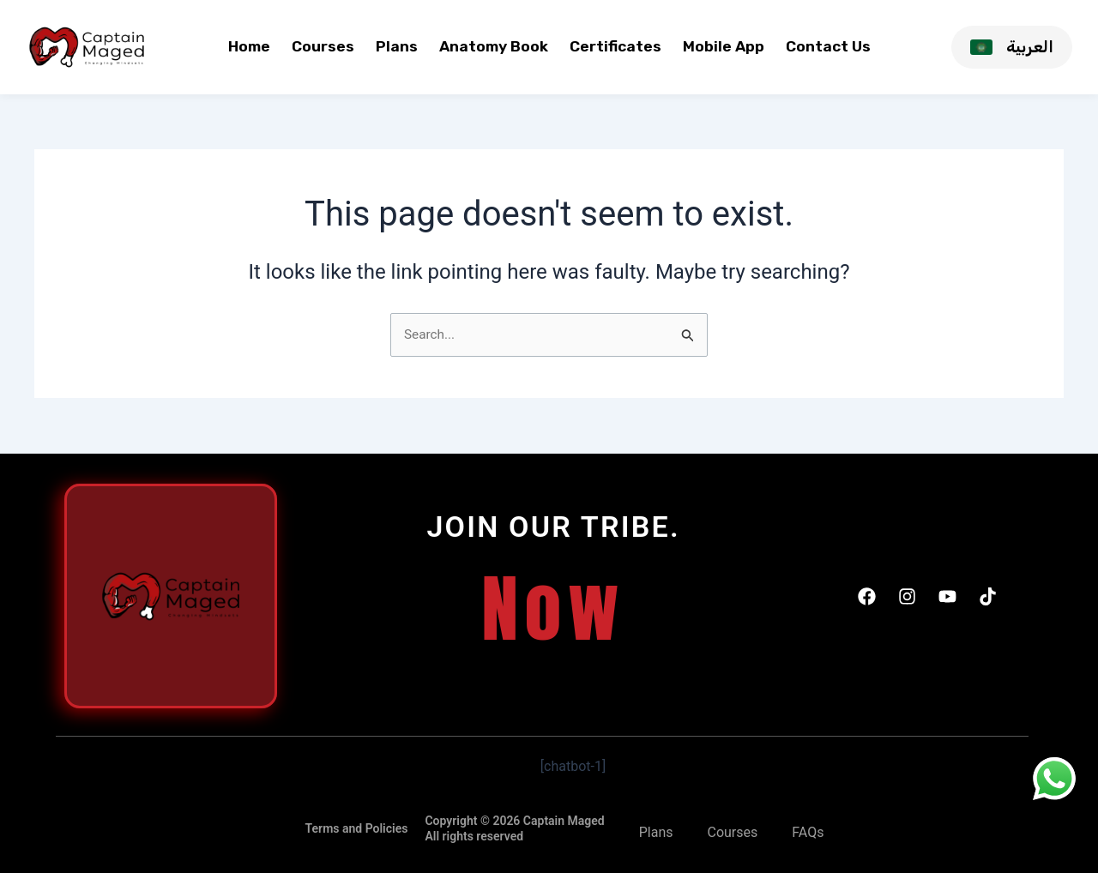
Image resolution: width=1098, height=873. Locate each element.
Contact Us (828, 46)
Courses (323, 46)
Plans (397, 46)
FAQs (808, 832)
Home (249, 46)
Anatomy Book (493, 46)
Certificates (615, 46)
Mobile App (723, 46)
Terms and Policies (356, 828)
